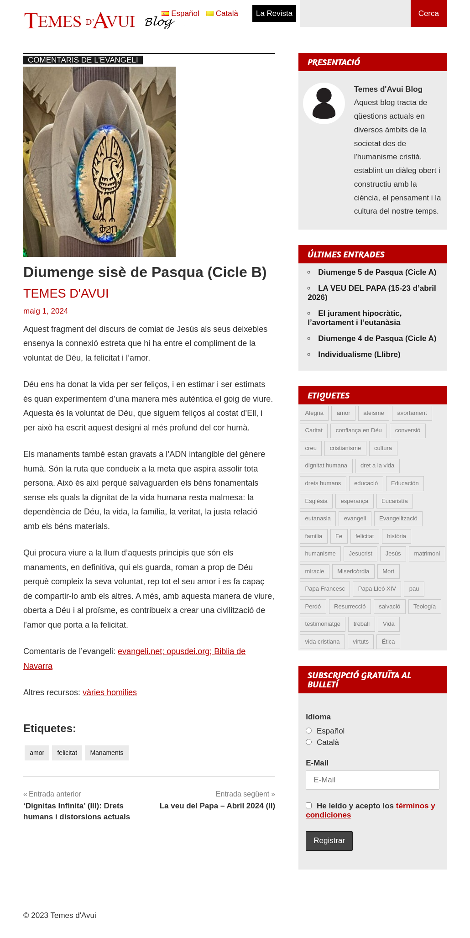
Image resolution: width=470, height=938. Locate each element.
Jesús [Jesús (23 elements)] (393, 553)
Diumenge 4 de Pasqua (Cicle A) (377, 338)
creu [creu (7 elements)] (311, 448)
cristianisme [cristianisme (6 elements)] (345, 448)
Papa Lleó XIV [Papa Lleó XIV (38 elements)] (377, 588)
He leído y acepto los (370, 810)
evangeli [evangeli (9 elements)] (355, 518)
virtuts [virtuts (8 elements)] (361, 641)
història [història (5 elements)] (396, 536)
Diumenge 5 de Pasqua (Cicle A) (377, 272)
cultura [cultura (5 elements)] (383, 448)
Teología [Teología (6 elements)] (424, 606)
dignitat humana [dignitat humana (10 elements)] (326, 465)
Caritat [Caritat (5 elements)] (314, 430)
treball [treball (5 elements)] (362, 623)
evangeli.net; (142, 651)
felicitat (67, 752)
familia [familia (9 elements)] (314, 536)
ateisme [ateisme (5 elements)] (373, 412)
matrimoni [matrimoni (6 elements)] (427, 553)
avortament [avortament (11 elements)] (412, 412)
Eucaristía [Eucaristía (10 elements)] (394, 501)
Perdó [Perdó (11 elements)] (313, 606)
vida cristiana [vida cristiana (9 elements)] (322, 641)
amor (37, 752)
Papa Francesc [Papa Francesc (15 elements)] (325, 588)
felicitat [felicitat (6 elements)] (364, 536)
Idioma (318, 717)
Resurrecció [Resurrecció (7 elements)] (350, 606)
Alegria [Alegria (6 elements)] (314, 412)
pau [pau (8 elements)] (414, 588)
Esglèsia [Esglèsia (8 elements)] (316, 501)
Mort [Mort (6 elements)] (388, 571)
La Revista (274, 13)
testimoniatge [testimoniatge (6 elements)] (322, 623)
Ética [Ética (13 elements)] (388, 641)
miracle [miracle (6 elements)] (314, 571)
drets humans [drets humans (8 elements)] (323, 483)
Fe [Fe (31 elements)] (338, 536)
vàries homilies (110, 692)
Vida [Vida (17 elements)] (389, 623)
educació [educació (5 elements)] (366, 483)
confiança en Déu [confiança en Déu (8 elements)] (359, 430)
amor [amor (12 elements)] (343, 412)
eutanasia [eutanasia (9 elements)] (318, 518)
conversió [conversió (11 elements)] (408, 430)
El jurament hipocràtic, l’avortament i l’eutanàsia (355, 318)
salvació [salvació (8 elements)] (389, 606)
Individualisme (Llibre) (359, 354)
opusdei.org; (190, 651)
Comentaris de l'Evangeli (83, 60)
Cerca (428, 13)
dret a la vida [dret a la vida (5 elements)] (377, 465)
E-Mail (317, 763)
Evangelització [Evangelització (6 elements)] (398, 518)
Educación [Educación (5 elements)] (405, 483)
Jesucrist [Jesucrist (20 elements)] (360, 553)
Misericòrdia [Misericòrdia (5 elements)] (353, 571)
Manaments (106, 752)
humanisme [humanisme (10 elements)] (320, 553)
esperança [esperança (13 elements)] (355, 501)
